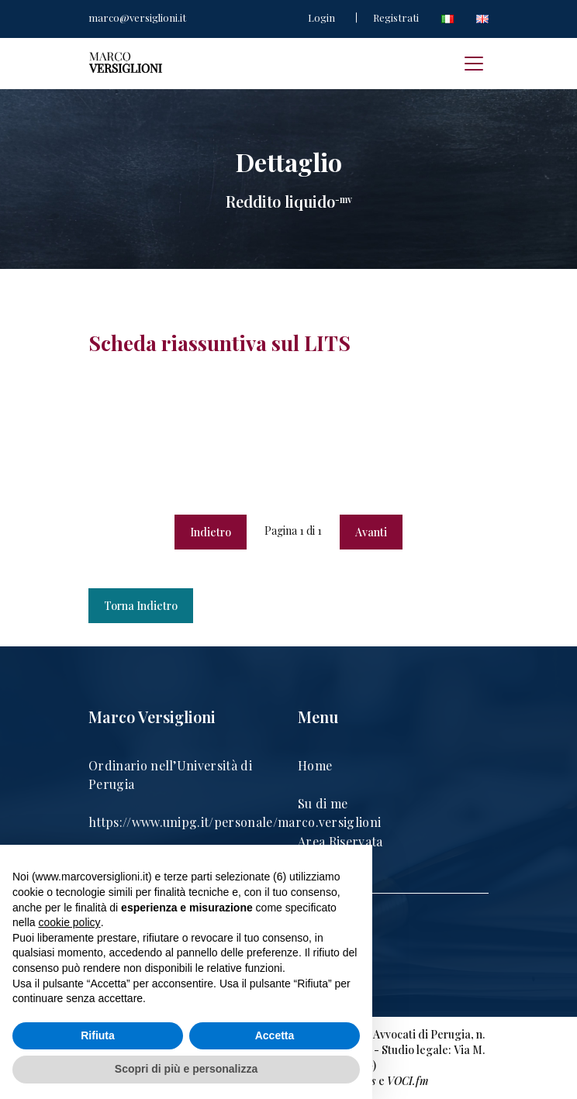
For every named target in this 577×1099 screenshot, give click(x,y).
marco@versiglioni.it (137, 17)
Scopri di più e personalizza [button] (186, 1069)
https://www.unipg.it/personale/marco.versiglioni (234, 822)
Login (321, 17)
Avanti (371, 532)
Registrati (396, 17)
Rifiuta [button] (98, 1035)
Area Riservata (340, 841)
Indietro (210, 532)
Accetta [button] (275, 1035)
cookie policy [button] (69, 922)
